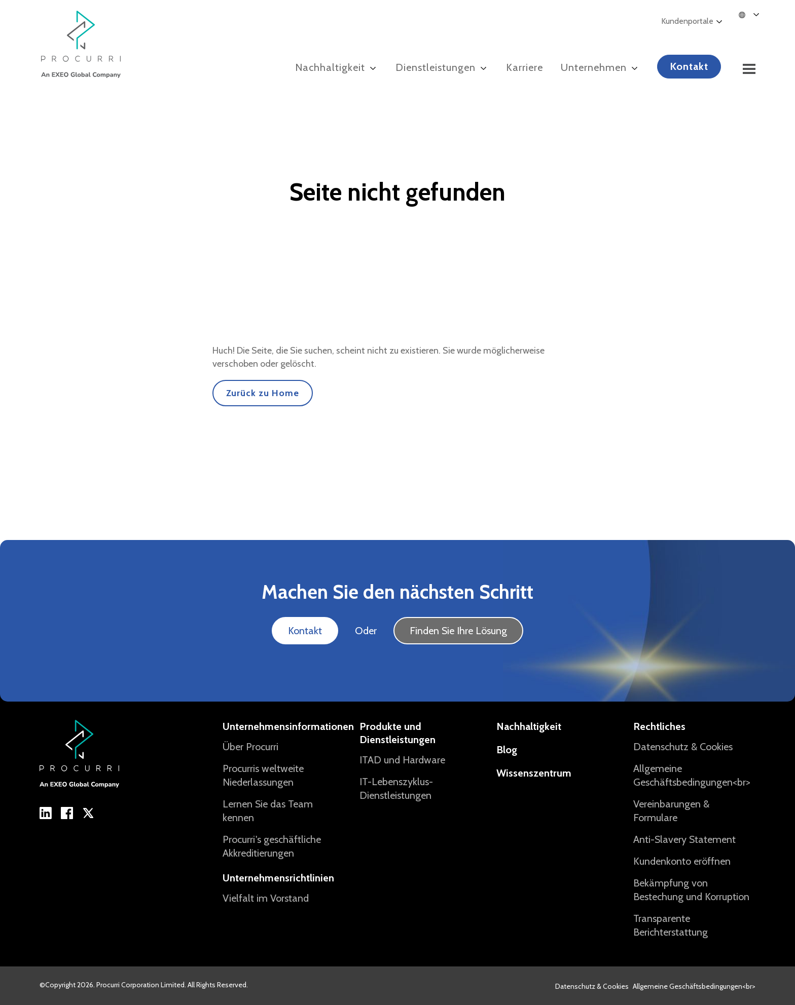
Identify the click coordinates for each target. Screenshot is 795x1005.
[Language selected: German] (754, 14)
